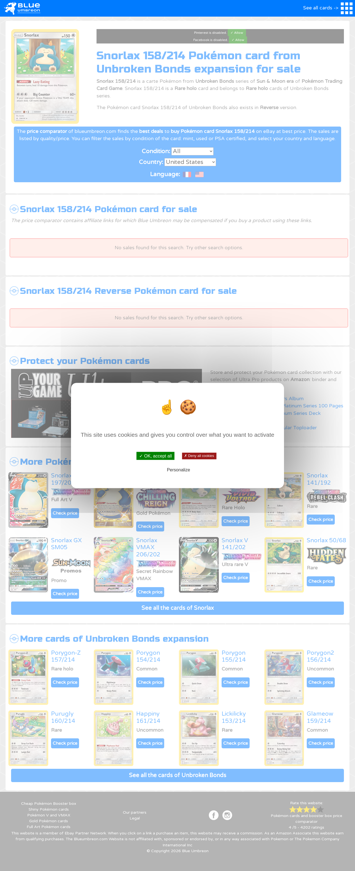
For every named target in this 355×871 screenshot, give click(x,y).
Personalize (178, 469)
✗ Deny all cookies (199, 456)
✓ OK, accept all (155, 455)
